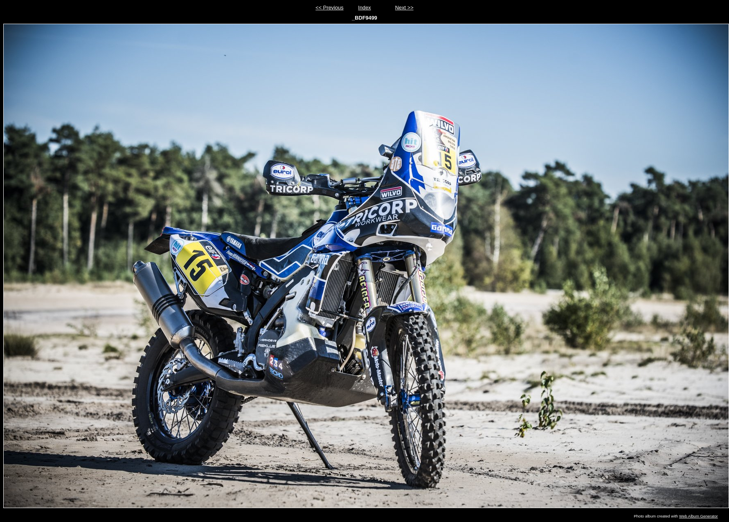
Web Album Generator (698, 516)
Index (364, 7)
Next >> (404, 7)
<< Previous (329, 7)
